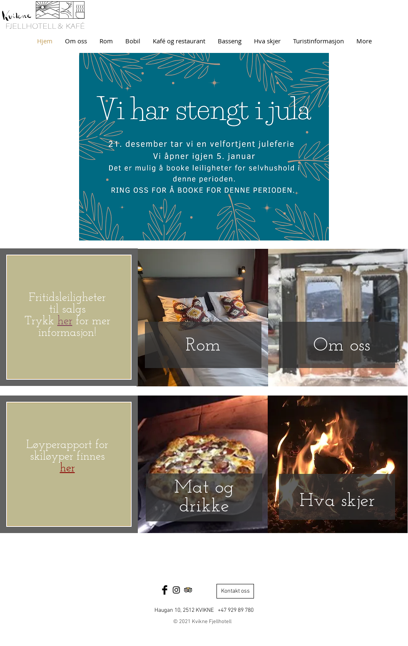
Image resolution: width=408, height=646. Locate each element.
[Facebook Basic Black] (164, 590)
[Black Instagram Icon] (176, 590)
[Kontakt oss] (235, 591)
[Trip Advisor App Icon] (188, 590)
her (67, 468)
